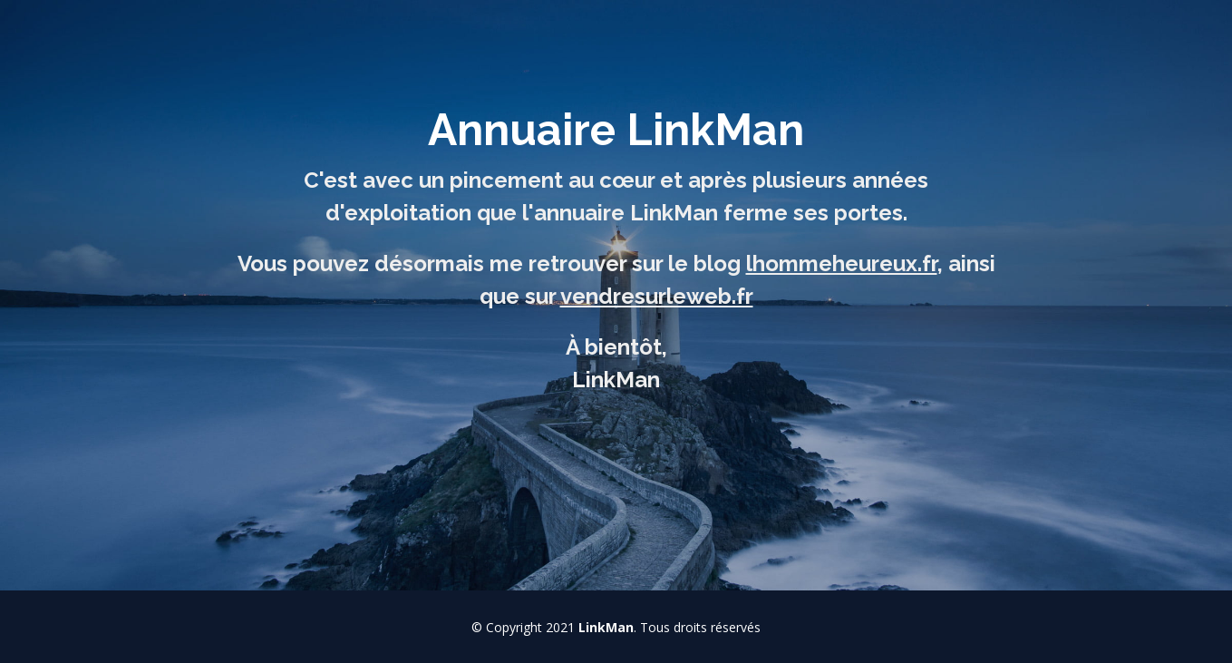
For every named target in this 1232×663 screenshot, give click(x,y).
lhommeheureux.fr (841, 263)
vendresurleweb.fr (656, 296)
